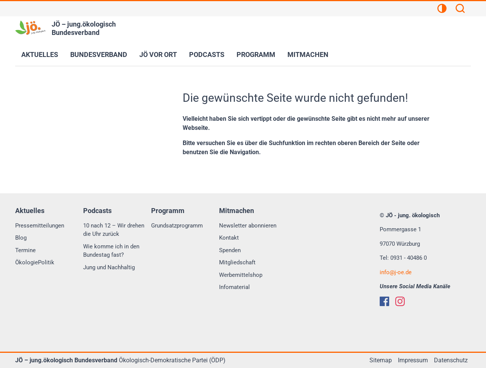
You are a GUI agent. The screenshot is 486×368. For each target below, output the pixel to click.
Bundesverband (98, 54)
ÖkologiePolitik (34, 262)
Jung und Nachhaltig (109, 267)
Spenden (230, 250)
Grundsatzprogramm (177, 225)
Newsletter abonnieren (247, 225)
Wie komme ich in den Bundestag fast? (111, 251)
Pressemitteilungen (39, 225)
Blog (21, 237)
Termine (25, 250)
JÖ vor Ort (158, 54)
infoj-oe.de (396, 272)
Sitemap (380, 360)
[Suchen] (460, 9)
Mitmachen (307, 54)
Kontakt (229, 237)
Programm (256, 54)
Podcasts (206, 54)
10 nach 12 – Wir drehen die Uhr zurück (113, 230)
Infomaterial (234, 287)
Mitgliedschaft (237, 262)
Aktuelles (39, 54)
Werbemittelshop (240, 275)
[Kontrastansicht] (442, 9)
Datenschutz (451, 360)
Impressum (413, 360)
